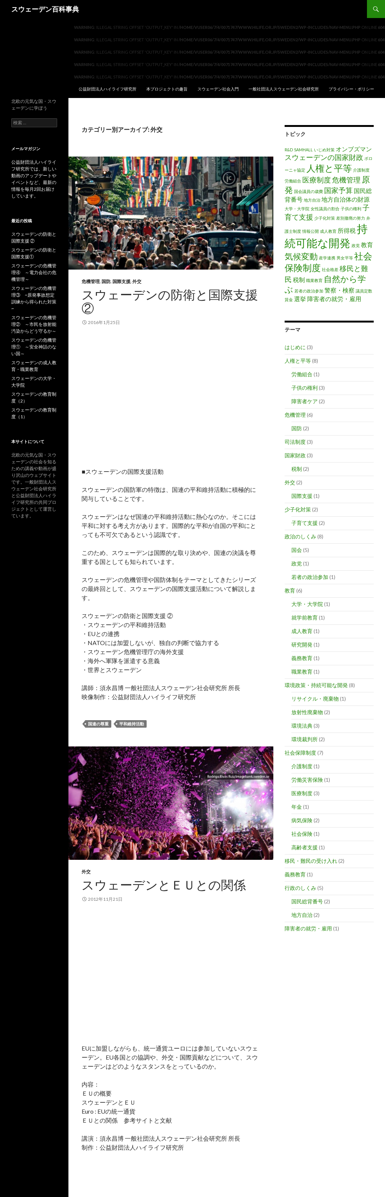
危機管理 (91, 281)
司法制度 (295, 442)
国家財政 (295, 455)
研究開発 (301, 644)
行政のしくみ (300, 888)
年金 (296, 807)
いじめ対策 (324, 149)
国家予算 (338, 190)
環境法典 (301, 725)
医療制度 (316, 179)
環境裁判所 (304, 739)
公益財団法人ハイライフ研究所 (107, 88)
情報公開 (310, 231)
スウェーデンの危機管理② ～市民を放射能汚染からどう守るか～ (33, 324)
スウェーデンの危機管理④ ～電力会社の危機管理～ (33, 272)
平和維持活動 (131, 723)
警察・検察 (339, 290)
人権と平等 (329, 168)
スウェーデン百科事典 (45, 9)
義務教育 (301, 658)
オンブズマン (354, 148)
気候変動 (301, 256)
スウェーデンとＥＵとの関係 (164, 884)
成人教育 (328, 231)
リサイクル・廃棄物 (315, 698)
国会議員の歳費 (308, 191)
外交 (136, 281)
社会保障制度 (300, 752)
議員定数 (364, 290)
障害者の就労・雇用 (334, 298)
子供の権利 (351, 208)
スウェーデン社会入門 (218, 88)
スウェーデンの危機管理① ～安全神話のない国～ (33, 346)
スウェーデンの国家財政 (324, 157)
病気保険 (301, 820)
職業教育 (314, 280)
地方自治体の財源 (345, 199)
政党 (356, 245)
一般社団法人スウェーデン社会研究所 (284, 88)
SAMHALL (303, 149)
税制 (299, 279)
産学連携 (327, 257)
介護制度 (361, 169)
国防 (106, 281)
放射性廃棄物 (307, 712)
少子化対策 (324, 218)
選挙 (300, 298)
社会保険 (301, 834)
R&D (289, 149)
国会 (296, 550)
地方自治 (312, 199)
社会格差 (330, 269)
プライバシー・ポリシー (351, 88)
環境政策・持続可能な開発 (316, 685)
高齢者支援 (304, 847)
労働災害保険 (307, 779)
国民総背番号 (307, 901)
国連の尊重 (98, 723)
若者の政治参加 (308, 290)
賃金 (289, 299)
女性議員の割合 (325, 208)
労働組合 (293, 180)
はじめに (295, 347)
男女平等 (344, 257)
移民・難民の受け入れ (311, 861)
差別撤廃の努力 (350, 218)
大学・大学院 (297, 208)
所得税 (347, 230)
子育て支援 (304, 523)
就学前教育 (304, 617)
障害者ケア (304, 401)
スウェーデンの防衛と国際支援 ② (170, 301)
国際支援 (121, 281)
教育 (367, 244)
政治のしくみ (300, 536)
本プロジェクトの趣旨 (167, 88)
